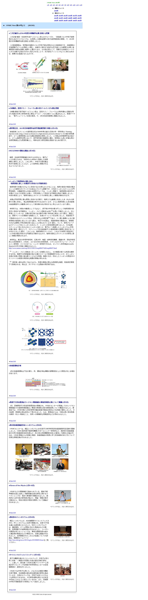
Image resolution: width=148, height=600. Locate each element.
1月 (48, 5)
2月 (51, 5)
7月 (65, 5)
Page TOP (13, 104)
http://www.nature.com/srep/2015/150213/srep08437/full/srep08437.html (33, 248)
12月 (80, 5)
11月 (77, 5)
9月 (71, 5)
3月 (54, 5)
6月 (62, 5)
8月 (68, 5)
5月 (59, 5)
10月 (74, 5)
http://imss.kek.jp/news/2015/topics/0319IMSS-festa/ (26, 540)
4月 (57, 5)
